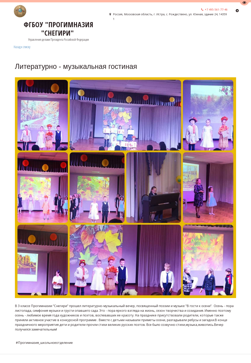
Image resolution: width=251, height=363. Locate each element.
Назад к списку (22, 46)
